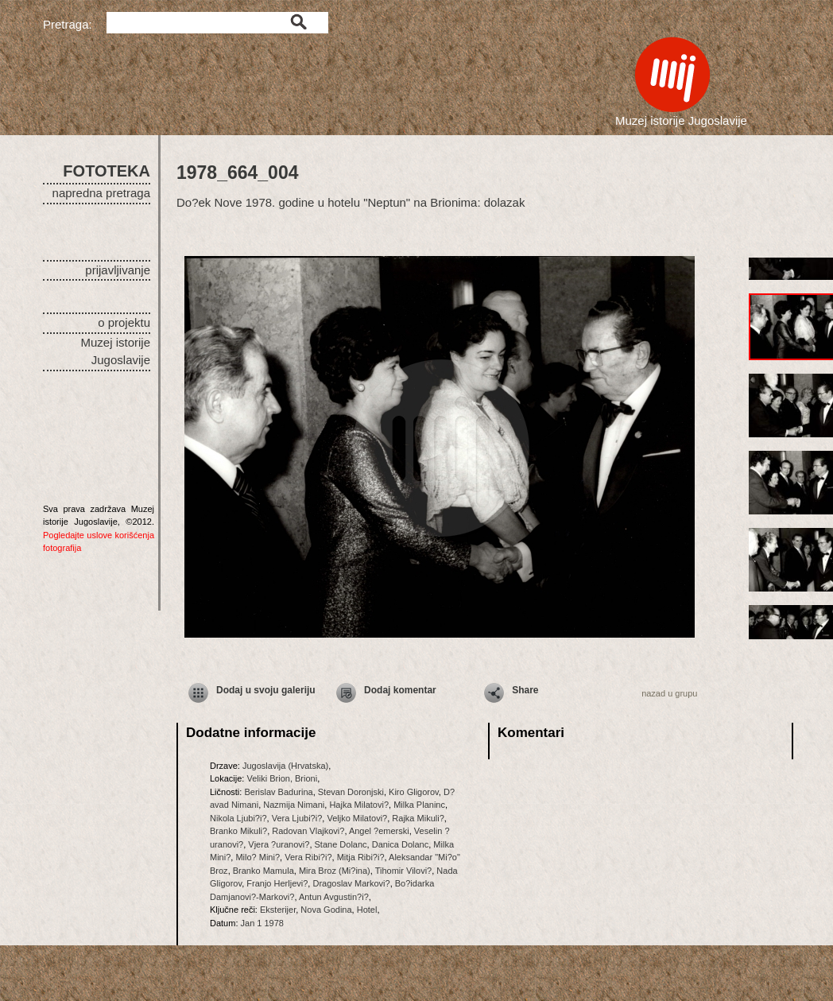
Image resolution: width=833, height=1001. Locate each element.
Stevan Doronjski (351, 792)
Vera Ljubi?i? (297, 818)
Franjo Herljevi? (277, 883)
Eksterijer (278, 909)
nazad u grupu (669, 693)
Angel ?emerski (379, 831)
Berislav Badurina (278, 792)
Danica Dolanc (400, 844)
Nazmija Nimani (293, 804)
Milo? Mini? (257, 857)
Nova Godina (325, 909)
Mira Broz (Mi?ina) (334, 870)
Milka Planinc (419, 804)
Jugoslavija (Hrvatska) (285, 765)
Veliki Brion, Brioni (281, 778)
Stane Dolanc (341, 844)
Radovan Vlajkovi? (308, 831)
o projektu (124, 322)
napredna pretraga (101, 193)
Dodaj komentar (400, 690)
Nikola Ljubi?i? (238, 818)
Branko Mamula (263, 870)
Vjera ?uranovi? (278, 844)
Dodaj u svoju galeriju (266, 690)
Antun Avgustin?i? (334, 897)
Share (525, 690)
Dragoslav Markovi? (350, 883)
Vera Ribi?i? (308, 857)
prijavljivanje (117, 270)
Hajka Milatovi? (359, 804)
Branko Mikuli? (238, 831)
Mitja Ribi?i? (361, 857)
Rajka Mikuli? (418, 818)
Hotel (367, 909)
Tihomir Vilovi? (403, 870)
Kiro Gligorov (414, 792)
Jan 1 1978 (262, 923)
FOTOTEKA (106, 171)
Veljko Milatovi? (357, 818)
